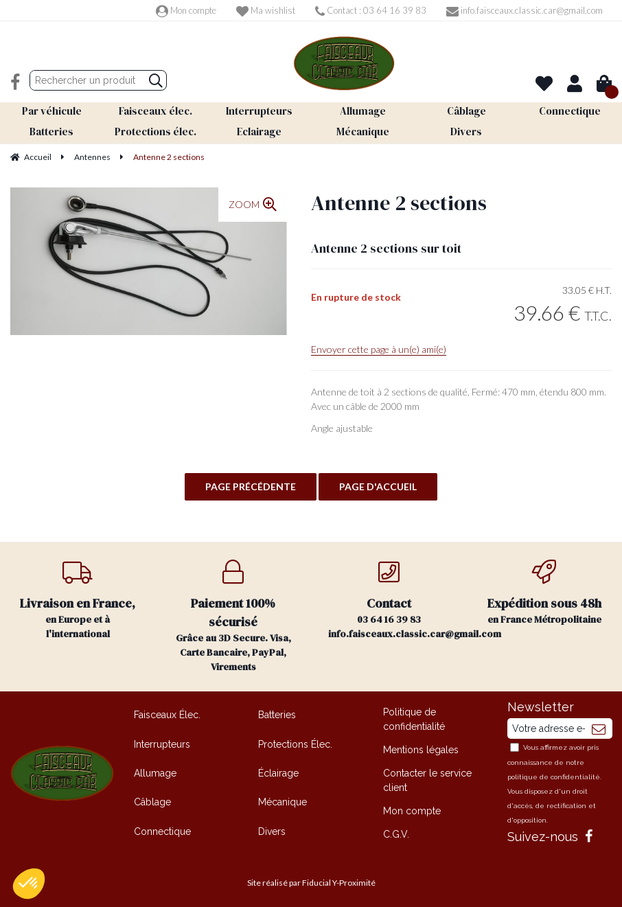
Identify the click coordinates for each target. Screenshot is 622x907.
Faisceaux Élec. (167, 712)
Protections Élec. (295, 741)
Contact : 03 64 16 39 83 (370, 10)
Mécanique (282, 799)
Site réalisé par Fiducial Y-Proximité (311, 880)
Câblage (152, 799)
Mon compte (186, 10)
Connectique (162, 828)
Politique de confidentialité (414, 716)
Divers (272, 828)
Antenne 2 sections (399, 200)
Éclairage (278, 770)
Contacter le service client (427, 777)
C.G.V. (396, 831)
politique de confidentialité (553, 774)
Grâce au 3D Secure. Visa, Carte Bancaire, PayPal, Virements (234, 614)
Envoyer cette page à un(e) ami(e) (378, 346)
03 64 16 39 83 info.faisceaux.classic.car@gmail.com (397, 597)
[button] (28, 883)
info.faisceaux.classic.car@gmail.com (524, 10)
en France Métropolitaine (545, 590)
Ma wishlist (265, 10)
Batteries (277, 712)
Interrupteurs (162, 741)
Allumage (155, 770)
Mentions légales (421, 747)
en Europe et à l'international (78, 597)
